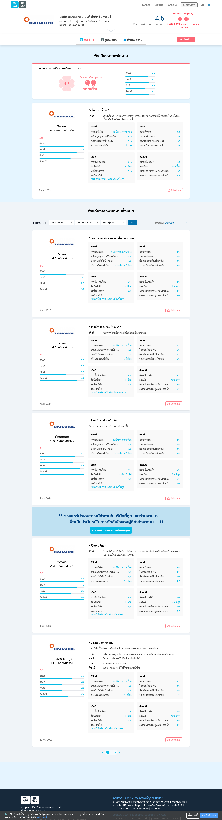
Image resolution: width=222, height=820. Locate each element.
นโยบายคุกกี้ (42, 817)
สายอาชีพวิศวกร (122, 808)
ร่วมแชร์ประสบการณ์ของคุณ (111, 530)
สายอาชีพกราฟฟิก (141, 808)
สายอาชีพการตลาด (143, 802)
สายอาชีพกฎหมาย (123, 802)
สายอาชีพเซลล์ (180, 802)
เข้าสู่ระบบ (172, 4)
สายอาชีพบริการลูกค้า (157, 805)
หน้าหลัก (146, 4)
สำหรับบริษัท (189, 4)
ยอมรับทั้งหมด (209, 815)
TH (208, 4)
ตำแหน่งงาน (132, 40)
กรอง (132, 222)
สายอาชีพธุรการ (137, 805)
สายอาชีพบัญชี (176, 805)
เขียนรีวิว (159, 4)
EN (202, 4)
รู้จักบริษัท (109, 40)
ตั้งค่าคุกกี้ (193, 815)
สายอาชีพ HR (120, 805)
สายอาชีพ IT (157, 808)
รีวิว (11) (87, 40)
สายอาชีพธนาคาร (162, 802)
